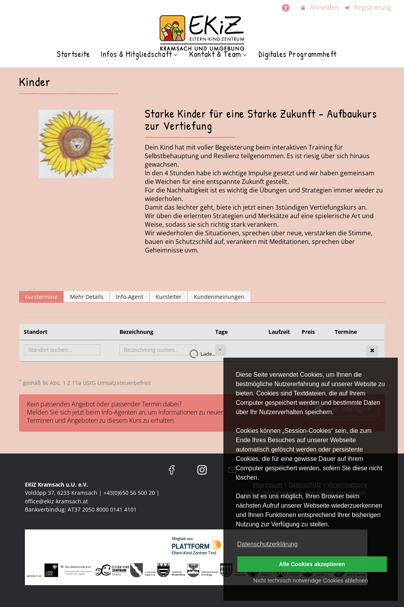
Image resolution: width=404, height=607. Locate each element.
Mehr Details (87, 296)
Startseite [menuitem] (73, 54)
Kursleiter (168, 296)
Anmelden (319, 7)
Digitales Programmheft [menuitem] (297, 54)
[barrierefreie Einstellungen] (286, 7)
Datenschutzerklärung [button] (267, 544)
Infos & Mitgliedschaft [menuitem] (139, 54)
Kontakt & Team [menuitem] (218, 54)
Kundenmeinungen (219, 296)
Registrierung (367, 7)
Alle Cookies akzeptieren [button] (312, 564)
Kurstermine (41, 296)
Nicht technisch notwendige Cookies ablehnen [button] (310, 580)
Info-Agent (129, 296)
